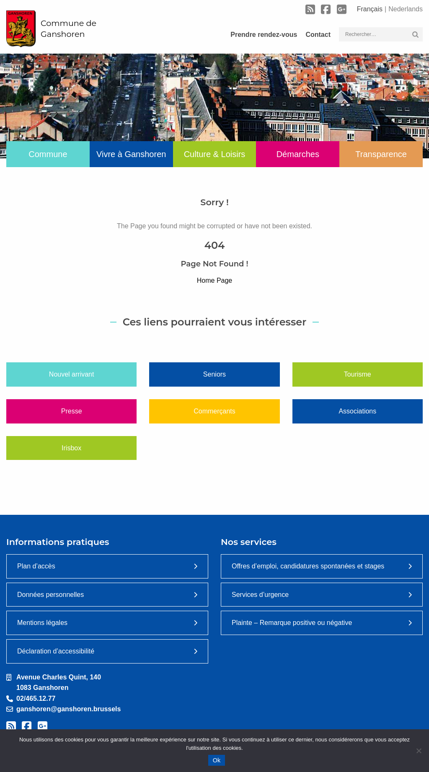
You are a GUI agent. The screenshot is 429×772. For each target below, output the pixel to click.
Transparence (381, 154)
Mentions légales (42, 622)
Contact (318, 34)
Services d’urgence (260, 594)
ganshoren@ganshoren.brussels (68, 709)
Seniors (214, 374)
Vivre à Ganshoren (131, 154)
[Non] (418, 750)
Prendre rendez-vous (263, 34)
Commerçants (214, 411)
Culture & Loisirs (215, 154)
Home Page (215, 280)
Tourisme (357, 374)
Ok (216, 760)
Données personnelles (50, 594)
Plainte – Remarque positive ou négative (292, 622)
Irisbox (71, 448)
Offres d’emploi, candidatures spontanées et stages (308, 566)
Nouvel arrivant (71, 374)
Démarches (298, 154)
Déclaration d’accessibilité (55, 651)
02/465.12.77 (35, 698)
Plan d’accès (36, 566)
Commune (47, 154)
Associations (357, 411)
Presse (71, 411)
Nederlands (405, 9)
